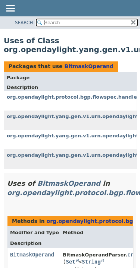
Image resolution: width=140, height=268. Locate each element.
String (91, 262)
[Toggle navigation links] (10, 9)
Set (70, 262)
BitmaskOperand (88, 66)
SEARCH (24, 22)
